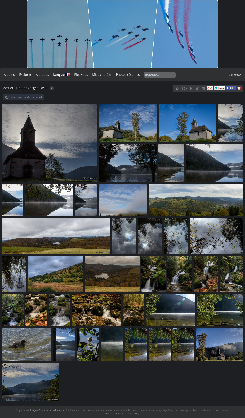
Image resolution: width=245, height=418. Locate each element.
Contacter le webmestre (51, 410)
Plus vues (81, 75)
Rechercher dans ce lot (26, 97)
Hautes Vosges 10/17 (32, 88)
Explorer (25, 75)
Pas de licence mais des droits (122, 413)
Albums (9, 75)
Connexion (235, 75)
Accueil (8, 88)
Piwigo (33, 410)
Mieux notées (102, 75)
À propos (42, 75)
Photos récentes (128, 75)
